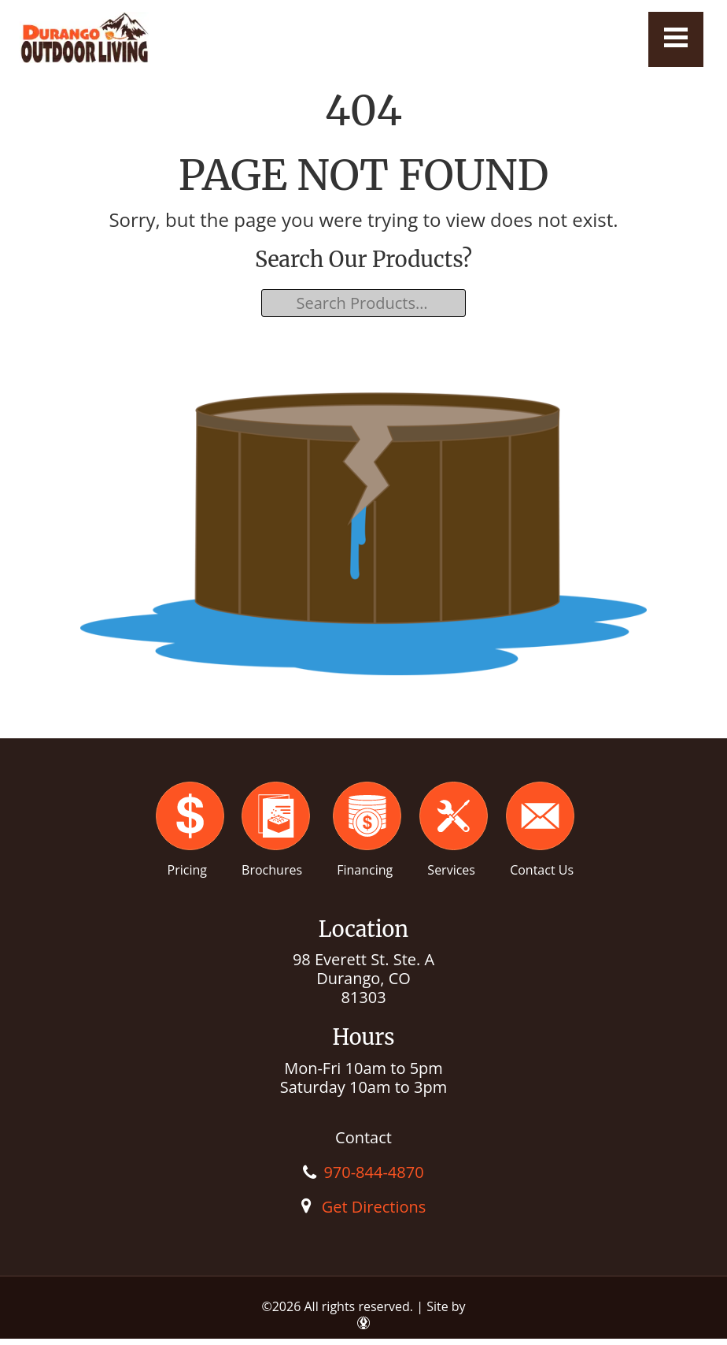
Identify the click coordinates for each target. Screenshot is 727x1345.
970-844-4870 (373, 1172)
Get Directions (374, 1206)
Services (451, 870)
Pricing (187, 870)
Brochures (272, 870)
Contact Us (542, 870)
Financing (365, 870)
